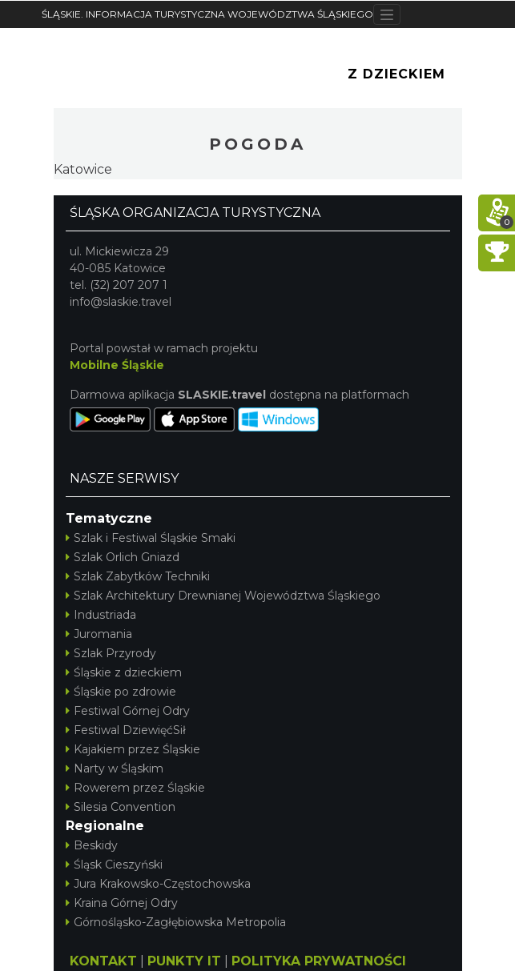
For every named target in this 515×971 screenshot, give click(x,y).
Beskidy (92, 845)
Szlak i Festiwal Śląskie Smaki (150, 538)
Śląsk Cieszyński (114, 864)
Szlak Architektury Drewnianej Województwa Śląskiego (223, 595)
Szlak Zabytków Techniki (138, 576)
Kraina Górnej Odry (122, 903)
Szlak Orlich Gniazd (122, 557)
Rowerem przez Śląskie (135, 787)
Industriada (101, 615)
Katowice (83, 169)
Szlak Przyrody (111, 653)
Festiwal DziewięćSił (126, 730)
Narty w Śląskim (114, 768)
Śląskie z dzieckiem (124, 672)
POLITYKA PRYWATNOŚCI (318, 961)
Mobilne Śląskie (117, 365)
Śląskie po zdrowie (121, 691)
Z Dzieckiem (396, 74)
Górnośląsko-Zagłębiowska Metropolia (176, 922)
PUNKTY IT (184, 961)
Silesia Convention (120, 807)
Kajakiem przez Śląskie (133, 749)
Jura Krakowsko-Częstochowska (158, 884)
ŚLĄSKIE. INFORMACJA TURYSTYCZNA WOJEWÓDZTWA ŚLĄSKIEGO (207, 14)
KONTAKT (103, 961)
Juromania (99, 634)
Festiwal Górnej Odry (128, 711)
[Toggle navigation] (387, 14)
